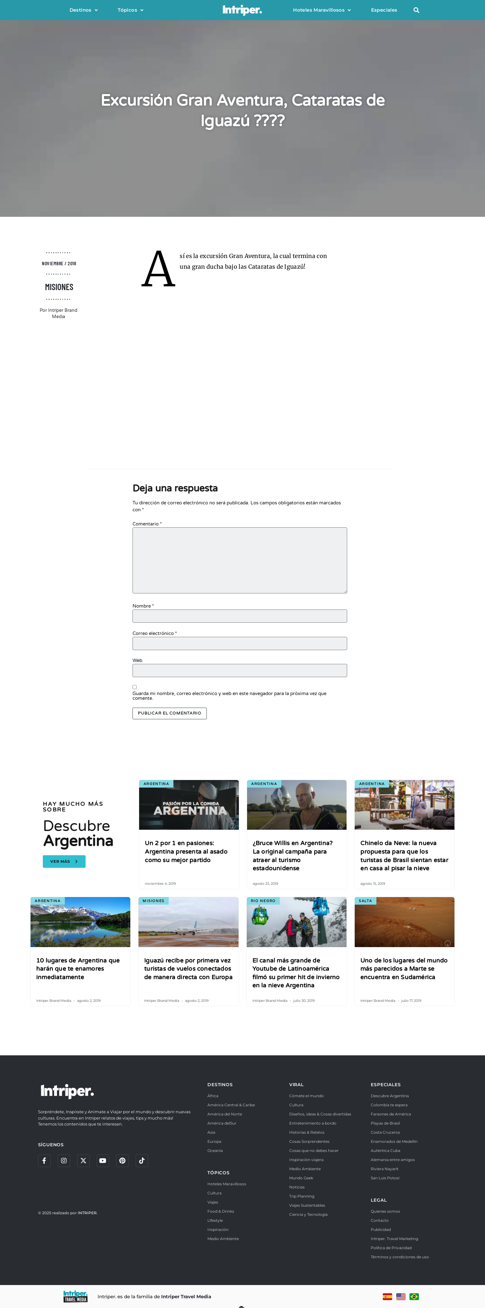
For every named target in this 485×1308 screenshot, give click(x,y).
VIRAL (296, 1084)
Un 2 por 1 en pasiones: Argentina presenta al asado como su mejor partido (186, 851)
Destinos (84, 10)
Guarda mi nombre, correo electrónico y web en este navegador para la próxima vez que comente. (229, 696)
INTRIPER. (88, 1212)
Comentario (147, 524)
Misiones (59, 286)
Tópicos (130, 10)
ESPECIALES (386, 1084)
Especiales (384, 10)
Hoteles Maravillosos (322, 10)
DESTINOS (220, 1084)
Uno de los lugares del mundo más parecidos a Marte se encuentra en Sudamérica (404, 969)
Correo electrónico (155, 633)
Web (137, 660)
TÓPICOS (218, 1173)
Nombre (143, 606)
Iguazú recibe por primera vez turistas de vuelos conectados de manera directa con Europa (188, 969)
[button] (416, 10)
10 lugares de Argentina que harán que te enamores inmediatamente (78, 969)
